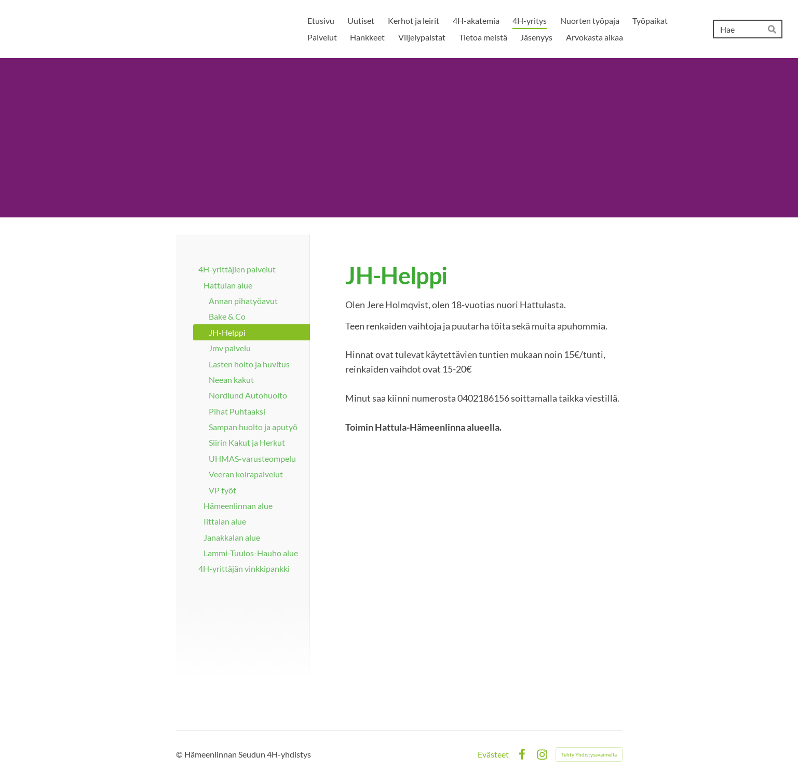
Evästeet (493, 754)
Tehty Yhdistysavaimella (589, 754)
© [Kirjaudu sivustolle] (180, 754)
